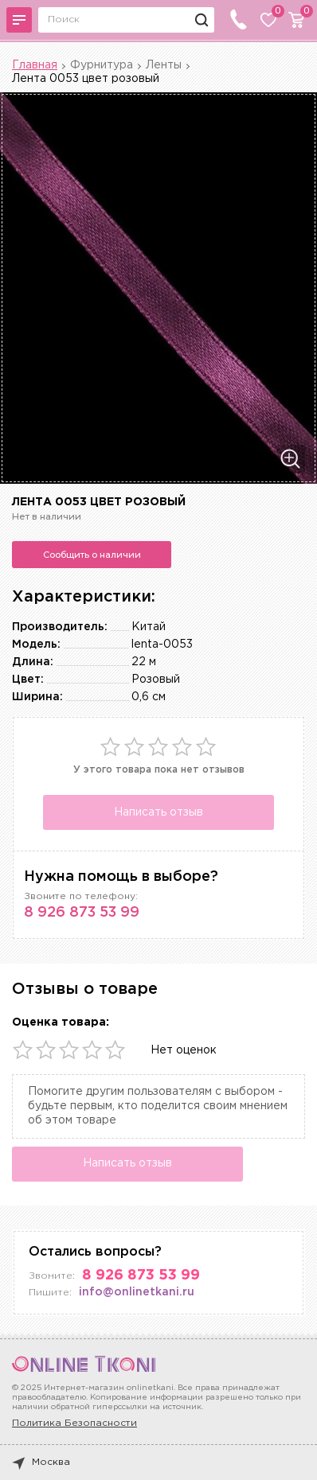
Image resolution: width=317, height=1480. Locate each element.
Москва (41, 1462)
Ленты (164, 65)
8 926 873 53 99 (81, 912)
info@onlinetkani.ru (136, 1292)
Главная (34, 65)
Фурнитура (101, 65)
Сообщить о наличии (92, 554)
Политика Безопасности (74, 1423)
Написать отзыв (158, 812)
